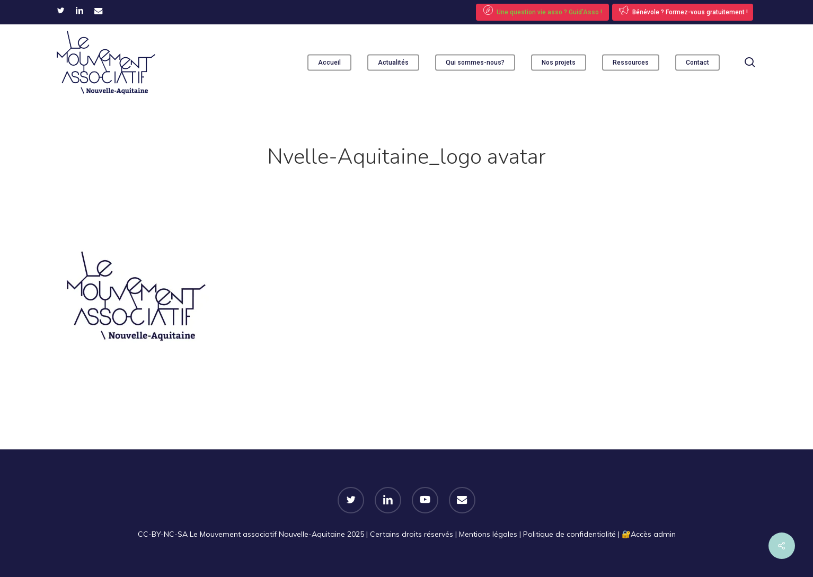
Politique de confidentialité (569, 534)
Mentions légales (488, 534)
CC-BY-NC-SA (163, 534)
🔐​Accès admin (649, 534)
